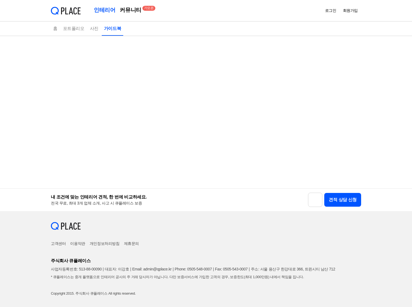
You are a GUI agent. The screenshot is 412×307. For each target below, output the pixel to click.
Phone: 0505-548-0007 (193, 269)
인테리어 (104, 10)
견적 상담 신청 (343, 199)
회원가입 (350, 10)
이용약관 (77, 243)
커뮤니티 (131, 9)
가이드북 (112, 28)
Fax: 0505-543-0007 (231, 269)
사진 (94, 28)
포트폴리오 (73, 28)
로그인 (330, 10)
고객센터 (58, 243)
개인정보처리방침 (105, 243)
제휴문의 (131, 243)
